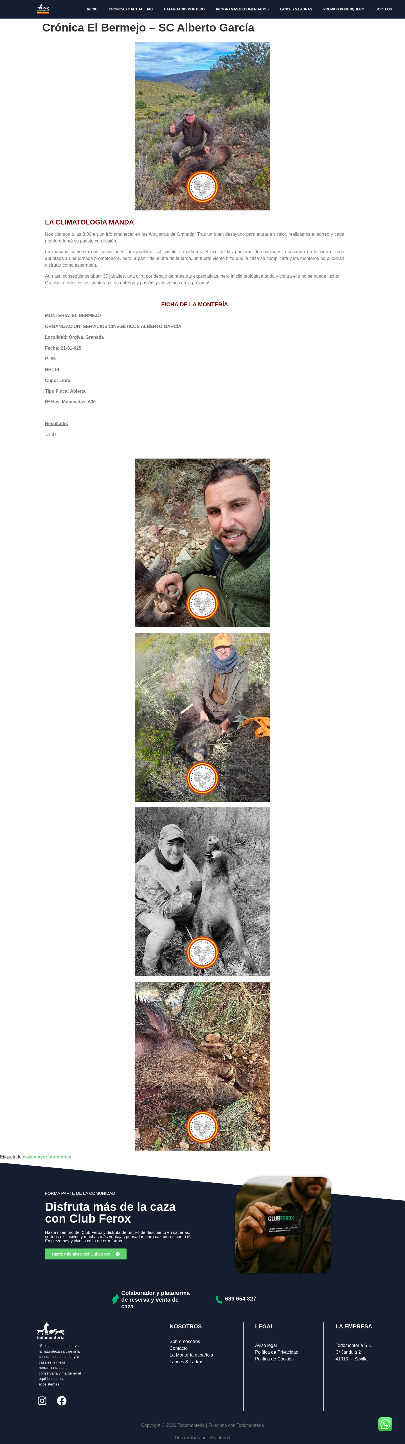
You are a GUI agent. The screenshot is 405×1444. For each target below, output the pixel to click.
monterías (60, 1157)
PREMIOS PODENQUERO (343, 9)
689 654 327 (240, 1298)
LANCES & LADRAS (296, 9)
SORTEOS (383, 9)
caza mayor (35, 1157)
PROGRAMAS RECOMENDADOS (242, 9)
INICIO (92, 9)
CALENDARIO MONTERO (184, 9)
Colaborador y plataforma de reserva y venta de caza (155, 1300)
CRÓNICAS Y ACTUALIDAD (131, 9)
